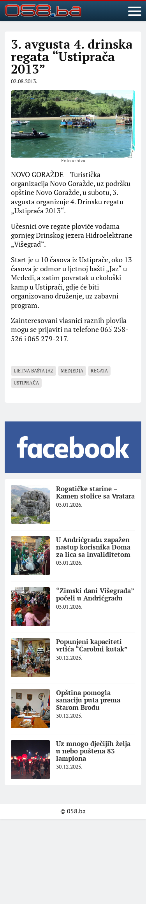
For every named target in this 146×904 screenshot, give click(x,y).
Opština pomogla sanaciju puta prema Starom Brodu (88, 699)
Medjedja (72, 371)
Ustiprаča (26, 383)
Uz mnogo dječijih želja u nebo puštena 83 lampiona (93, 750)
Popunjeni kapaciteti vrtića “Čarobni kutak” (92, 645)
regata (99, 371)
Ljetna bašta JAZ (33, 371)
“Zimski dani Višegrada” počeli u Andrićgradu (95, 594)
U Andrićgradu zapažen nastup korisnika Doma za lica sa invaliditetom (93, 546)
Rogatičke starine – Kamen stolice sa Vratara (95, 492)
